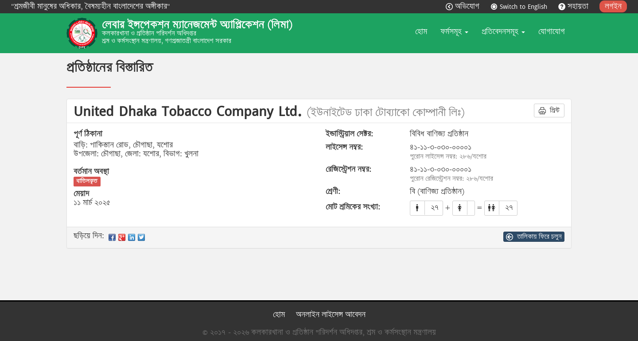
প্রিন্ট (549, 110)
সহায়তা (574, 6)
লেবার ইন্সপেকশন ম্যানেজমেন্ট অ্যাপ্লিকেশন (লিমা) (197, 24)
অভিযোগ (464, 6)
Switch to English (519, 6)
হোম (421, 31)
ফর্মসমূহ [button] (454, 31)
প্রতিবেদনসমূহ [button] (503, 31)
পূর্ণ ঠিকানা (88, 134)
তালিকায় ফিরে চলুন (534, 236)
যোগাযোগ (551, 31)
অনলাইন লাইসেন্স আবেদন (331, 314)
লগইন (613, 6)
